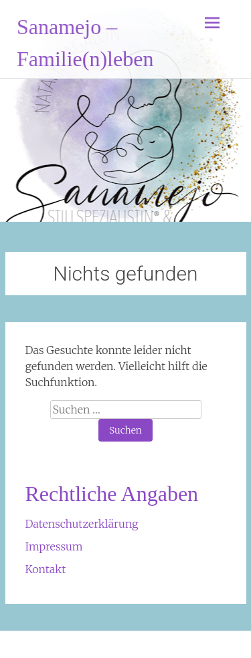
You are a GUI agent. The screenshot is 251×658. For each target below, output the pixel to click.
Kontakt (45, 569)
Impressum (54, 546)
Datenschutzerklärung (82, 523)
